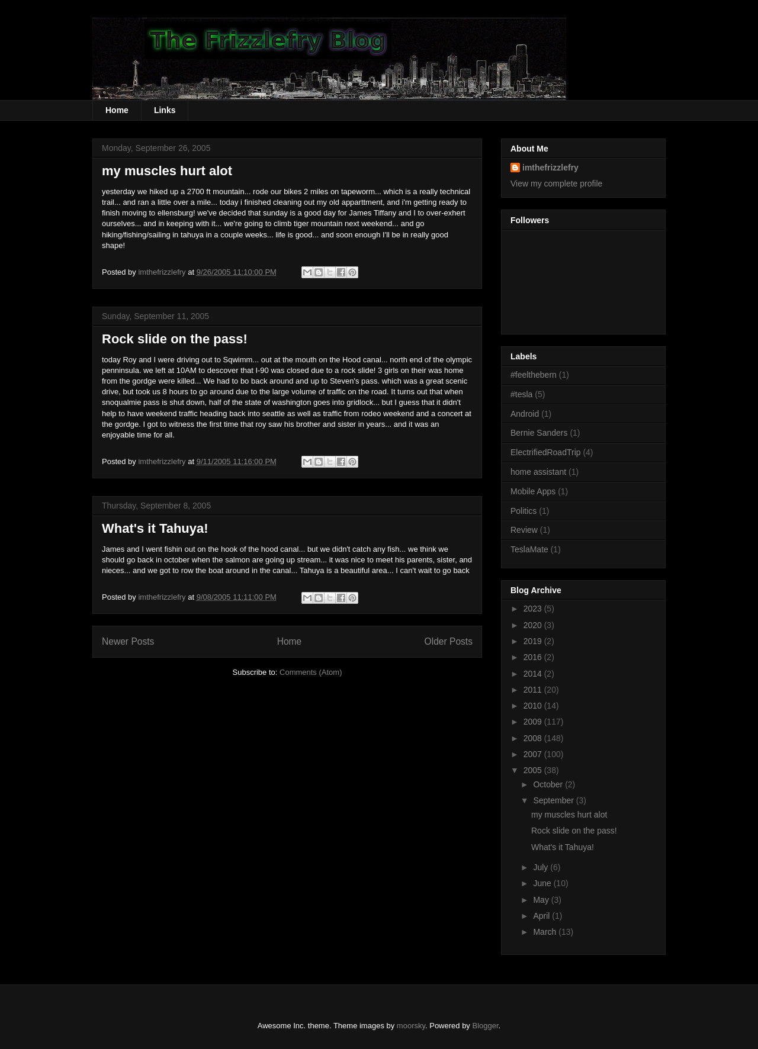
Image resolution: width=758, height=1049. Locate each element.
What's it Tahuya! (155, 528)
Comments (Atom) (311, 672)
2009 (533, 721)
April (542, 916)
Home (117, 110)
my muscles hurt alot (167, 170)
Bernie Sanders (539, 432)
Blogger (486, 1025)
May (542, 900)
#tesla (521, 394)
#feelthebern (533, 374)
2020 (533, 625)
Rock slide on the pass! (175, 339)
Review (524, 530)
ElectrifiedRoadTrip (545, 452)
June (543, 883)
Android (524, 414)
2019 (533, 641)
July (541, 867)
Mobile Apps (532, 491)
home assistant (538, 472)
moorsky (411, 1025)
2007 (533, 754)
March (545, 932)
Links (165, 110)
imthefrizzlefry (550, 167)
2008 (533, 738)
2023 (533, 608)
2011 (533, 689)
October (549, 784)
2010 (533, 705)
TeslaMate (529, 549)
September (554, 800)
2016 (533, 657)
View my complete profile (556, 183)
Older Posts (449, 641)
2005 (533, 770)
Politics (523, 511)
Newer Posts (128, 641)
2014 (533, 673)
